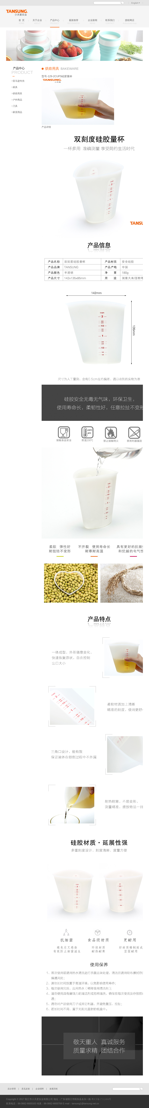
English (135, 3)
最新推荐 (74, 22)
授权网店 (130, 22)
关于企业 (37, 22)
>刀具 (14, 106)
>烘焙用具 (16, 93)
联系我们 (110, 22)
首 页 (21, 22)
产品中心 (54, 22)
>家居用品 (16, 112)
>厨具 (14, 87)
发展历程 (53, 1089)
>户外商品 (16, 99)
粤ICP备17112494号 (101, 1099)
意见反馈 (26, 1089)
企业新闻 (92, 22)
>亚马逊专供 (17, 81)
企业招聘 (40, 1089)
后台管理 (12, 1089)
